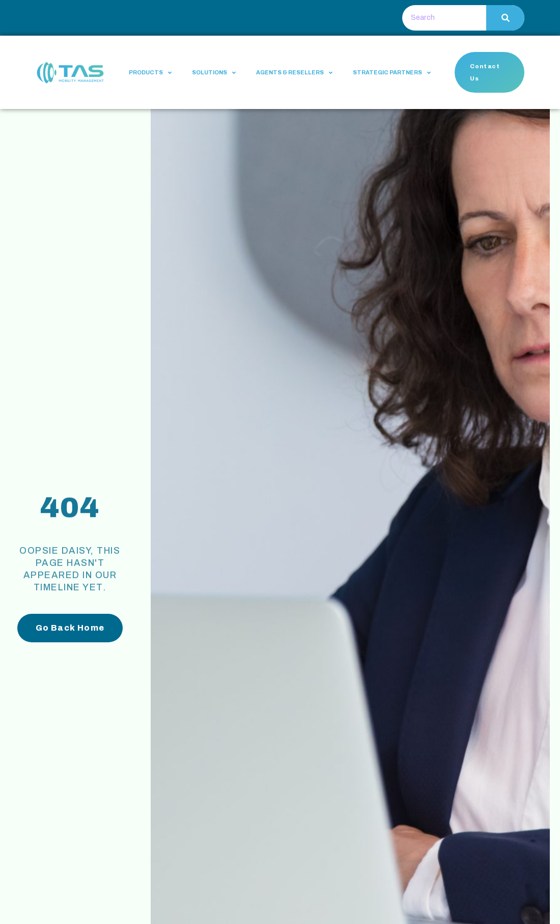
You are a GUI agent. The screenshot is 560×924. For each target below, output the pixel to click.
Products (150, 72)
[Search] (505, 18)
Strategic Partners (392, 72)
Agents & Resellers (294, 72)
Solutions (214, 72)
